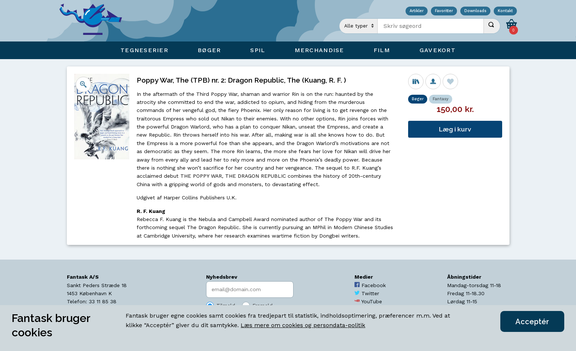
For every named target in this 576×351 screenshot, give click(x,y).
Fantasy (441, 99)
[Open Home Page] (94, 21)
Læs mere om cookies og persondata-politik (303, 325)
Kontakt (505, 11)
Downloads (475, 11)
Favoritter (444, 11)
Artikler (417, 11)
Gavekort (438, 50)
